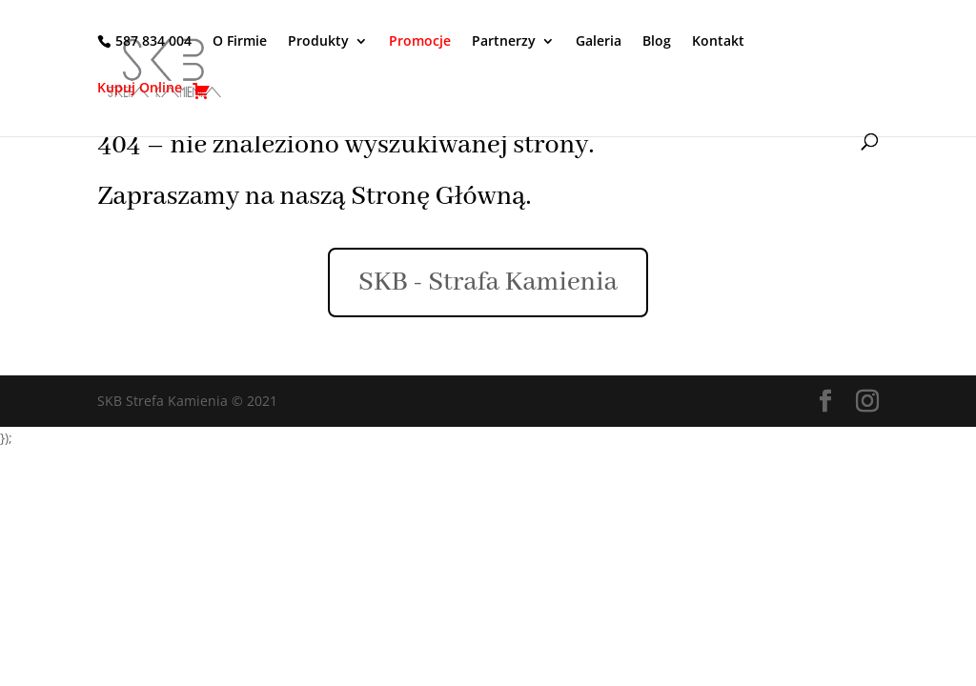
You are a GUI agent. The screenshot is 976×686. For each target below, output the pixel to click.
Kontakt (718, 42)
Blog (656, 42)
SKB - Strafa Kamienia (488, 282)
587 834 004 (153, 41)
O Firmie (240, 42)
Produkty (318, 42)
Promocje (420, 42)
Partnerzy (504, 42)
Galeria (598, 42)
